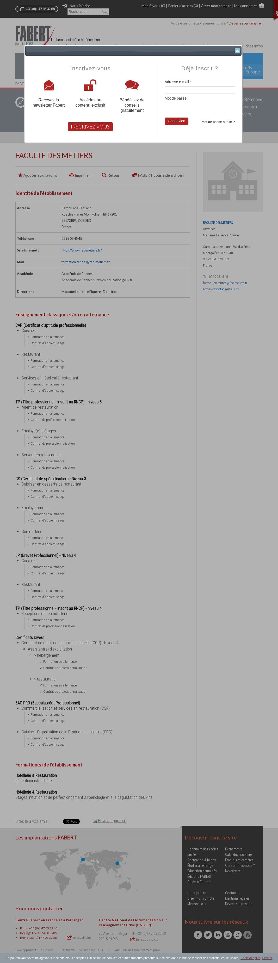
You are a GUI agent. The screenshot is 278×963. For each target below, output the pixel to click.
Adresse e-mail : (178, 82)
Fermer (267, 958)
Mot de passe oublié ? (218, 122)
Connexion (176, 121)
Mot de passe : (177, 98)
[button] (237, 50)
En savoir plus (250, 958)
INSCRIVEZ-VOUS (90, 127)
